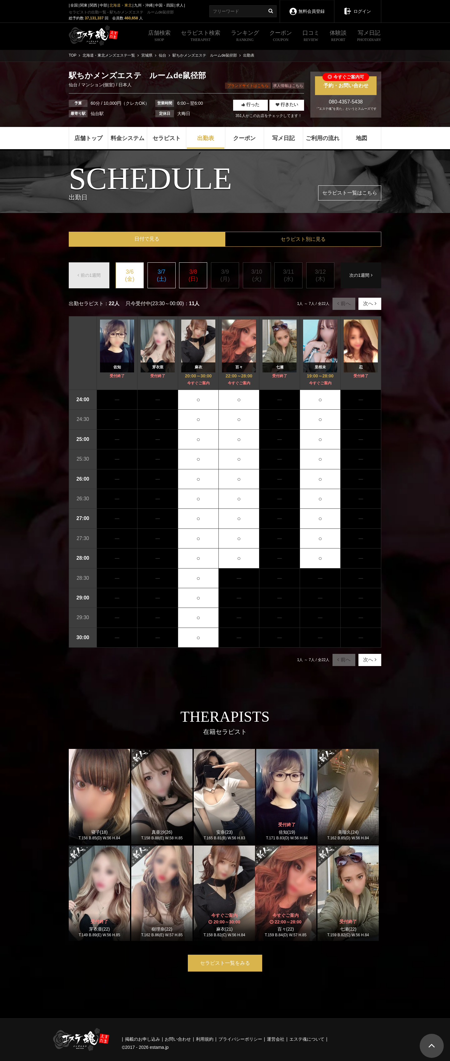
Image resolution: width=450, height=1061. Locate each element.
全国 (74, 5)
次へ (370, 303)
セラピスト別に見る (303, 239)
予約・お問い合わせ (345, 82)
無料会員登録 (307, 7)
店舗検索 (159, 36)
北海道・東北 (120, 5)
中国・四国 (164, 5)
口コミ (310, 36)
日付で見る (146, 238)
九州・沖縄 (143, 5)
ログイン (357, 7)
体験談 (338, 36)
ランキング (245, 36)
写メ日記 (369, 36)
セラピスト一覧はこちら (349, 192)
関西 (93, 5)
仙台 (74, 84)
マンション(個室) (98, 84)
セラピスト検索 (200, 36)
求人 (179, 5)
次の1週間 (360, 275)
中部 (103, 5)
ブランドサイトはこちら (247, 85)
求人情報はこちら (288, 85)
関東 (84, 5)
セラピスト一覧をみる (225, 963)
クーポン (280, 36)
